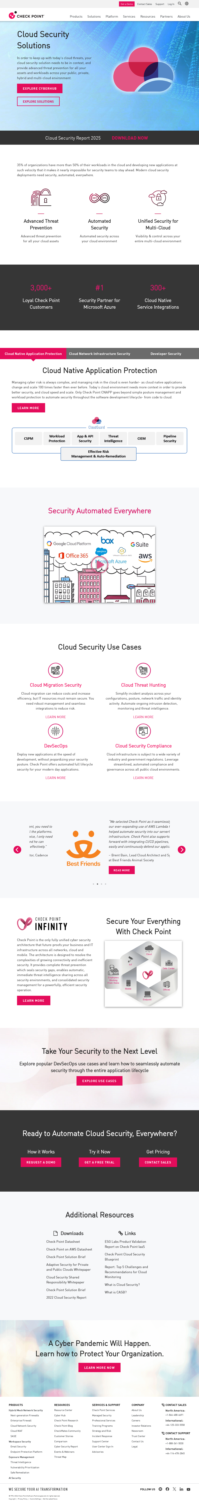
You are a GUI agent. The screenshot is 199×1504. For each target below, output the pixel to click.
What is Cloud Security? (122, 1284)
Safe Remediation (20, 1472)
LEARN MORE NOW (99, 1367)
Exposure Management (21, 1456)
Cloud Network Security (23, 1425)
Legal (135, 1446)
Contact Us (138, 1441)
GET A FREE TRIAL (99, 1162)
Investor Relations (141, 1425)
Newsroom (137, 1430)
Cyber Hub (60, 1415)
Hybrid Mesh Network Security (26, 1410)
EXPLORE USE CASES (99, 1080)
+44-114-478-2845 (175, 1453)
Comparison (60, 1441)
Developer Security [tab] (166, 353)
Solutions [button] (94, 16)
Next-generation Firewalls (25, 1415)
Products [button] (76, 16)
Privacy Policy (23, 1498)
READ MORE (93, 865)
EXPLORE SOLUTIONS (38, 101)
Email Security (18, 1446)
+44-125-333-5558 (175, 1424)
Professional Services (103, 1420)
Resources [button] (147, 16)
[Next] (181, 850)
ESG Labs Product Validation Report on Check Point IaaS (125, 1244)
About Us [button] (184, 16)
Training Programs (102, 1425)
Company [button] (138, 1405)
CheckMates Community (67, 1430)
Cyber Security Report (66, 1446)
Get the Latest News (50, 1498)
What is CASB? (116, 1292)
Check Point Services (103, 1410)
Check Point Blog (63, 1425)
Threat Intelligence (21, 1462)
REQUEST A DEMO (41, 1162)
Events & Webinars (64, 1451)
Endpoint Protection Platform (26, 1451)
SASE (13, 1436)
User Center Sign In (102, 1446)
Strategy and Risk (101, 1430)
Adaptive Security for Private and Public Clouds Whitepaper (68, 1267)
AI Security (15, 1477)
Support (159, 4)
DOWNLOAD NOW (130, 137)
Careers (136, 1420)
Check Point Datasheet (63, 1241)
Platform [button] (112, 16)
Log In (171, 4)
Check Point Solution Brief (65, 1256)
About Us (137, 1410)
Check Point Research (66, 1420)
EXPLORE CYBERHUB (40, 88)
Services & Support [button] (106, 1405)
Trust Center (138, 1436)
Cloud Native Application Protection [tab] (33, 353)
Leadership (138, 1415)
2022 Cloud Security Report (66, 1297)
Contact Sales (144, 4)
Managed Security (101, 1415)
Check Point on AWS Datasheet (69, 1249)
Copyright (12, 1498)
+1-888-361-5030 (174, 1443)
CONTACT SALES (158, 1162)
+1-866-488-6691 (174, 1414)
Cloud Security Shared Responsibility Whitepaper (65, 1279)
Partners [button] (166, 16)
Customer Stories (63, 1436)
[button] (179, 3)
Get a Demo (127, 4)
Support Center (100, 1441)
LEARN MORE (28, 407)
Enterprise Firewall (21, 1420)
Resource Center (63, 1410)
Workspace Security (20, 1441)
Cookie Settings (35, 1498)
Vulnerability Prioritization (25, 1467)
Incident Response (102, 1436)
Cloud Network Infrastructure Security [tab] (99, 353)
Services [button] (129, 16)
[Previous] (17, 850)
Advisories (98, 1451)
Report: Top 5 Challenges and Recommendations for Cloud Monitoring (126, 1271)
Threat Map (60, 1456)
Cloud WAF (16, 1430)
